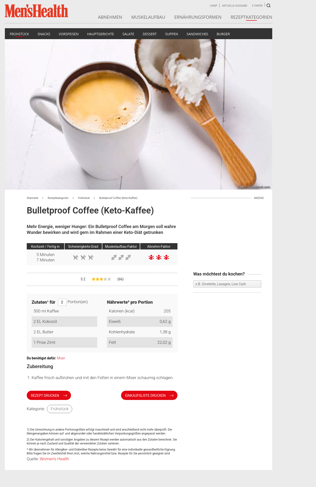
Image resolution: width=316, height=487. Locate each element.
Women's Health (54, 458)
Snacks (43, 34)
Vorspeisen (69, 34)
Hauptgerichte (100, 34)
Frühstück (19, 34)
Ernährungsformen (197, 17)
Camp (213, 5)
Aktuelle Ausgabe (234, 5)
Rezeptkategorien (251, 17)
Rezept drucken (45, 396)
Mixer (61, 358)
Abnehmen (110, 17)
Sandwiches (197, 34)
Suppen (171, 34)
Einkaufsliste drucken (146, 396)
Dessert (150, 34)
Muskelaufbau (148, 17)
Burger (223, 34)
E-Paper (257, 5)
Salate (128, 34)
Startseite (32, 198)
